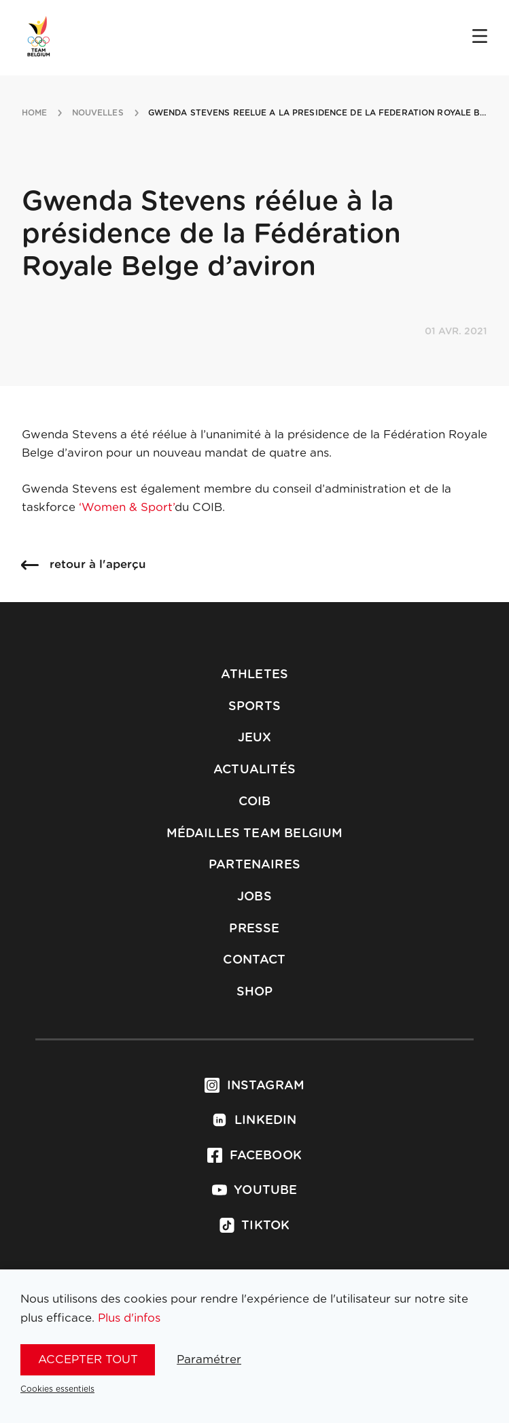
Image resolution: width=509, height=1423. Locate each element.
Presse (254, 929)
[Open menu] (479, 37)
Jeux (255, 738)
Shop (254, 992)
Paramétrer (209, 1359)
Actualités (254, 770)
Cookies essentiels (57, 1389)
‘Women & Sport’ (127, 507)
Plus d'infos (129, 1318)
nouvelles (98, 113)
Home (34, 113)
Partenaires (254, 865)
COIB (255, 802)
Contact (254, 960)
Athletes (254, 675)
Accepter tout (88, 1359)
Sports (254, 707)
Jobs (254, 897)
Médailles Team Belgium (254, 834)
